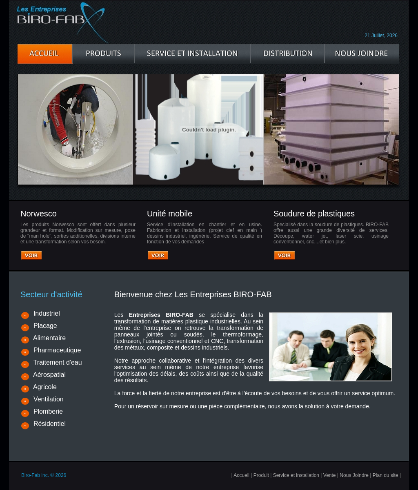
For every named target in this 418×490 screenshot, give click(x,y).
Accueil (241, 475)
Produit (261, 475)
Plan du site (385, 475)
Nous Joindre (354, 475)
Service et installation (296, 475)
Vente (329, 475)
